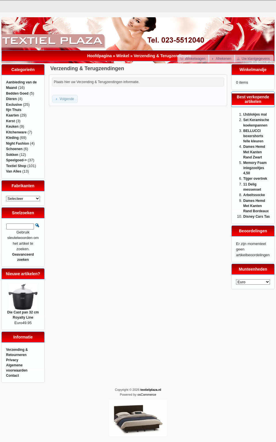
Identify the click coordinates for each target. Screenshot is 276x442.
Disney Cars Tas (256, 217)
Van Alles (13, 171)
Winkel (122, 55)
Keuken (12, 127)
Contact (12, 376)
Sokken (12, 155)
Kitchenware (16, 132)
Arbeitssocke (254, 195)
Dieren (11, 99)
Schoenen (14, 149)
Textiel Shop (16, 166)
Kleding (12, 138)
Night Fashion (17, 143)
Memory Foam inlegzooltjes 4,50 (255, 168)
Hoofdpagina (99, 55)
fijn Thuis (13, 110)
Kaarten (12, 115)
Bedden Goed (17, 93)
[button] (193, 59)
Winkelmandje (253, 69)
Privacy (12, 360)
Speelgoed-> (16, 160)
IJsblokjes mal (255, 114)
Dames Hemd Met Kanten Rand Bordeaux (256, 206)
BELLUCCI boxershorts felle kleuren (253, 136)
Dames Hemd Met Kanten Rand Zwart (254, 152)
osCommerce (146, 394)
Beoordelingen (253, 231)
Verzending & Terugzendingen (162, 55)
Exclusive (14, 105)
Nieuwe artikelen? (23, 273)
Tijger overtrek (255, 179)
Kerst (10, 121)
